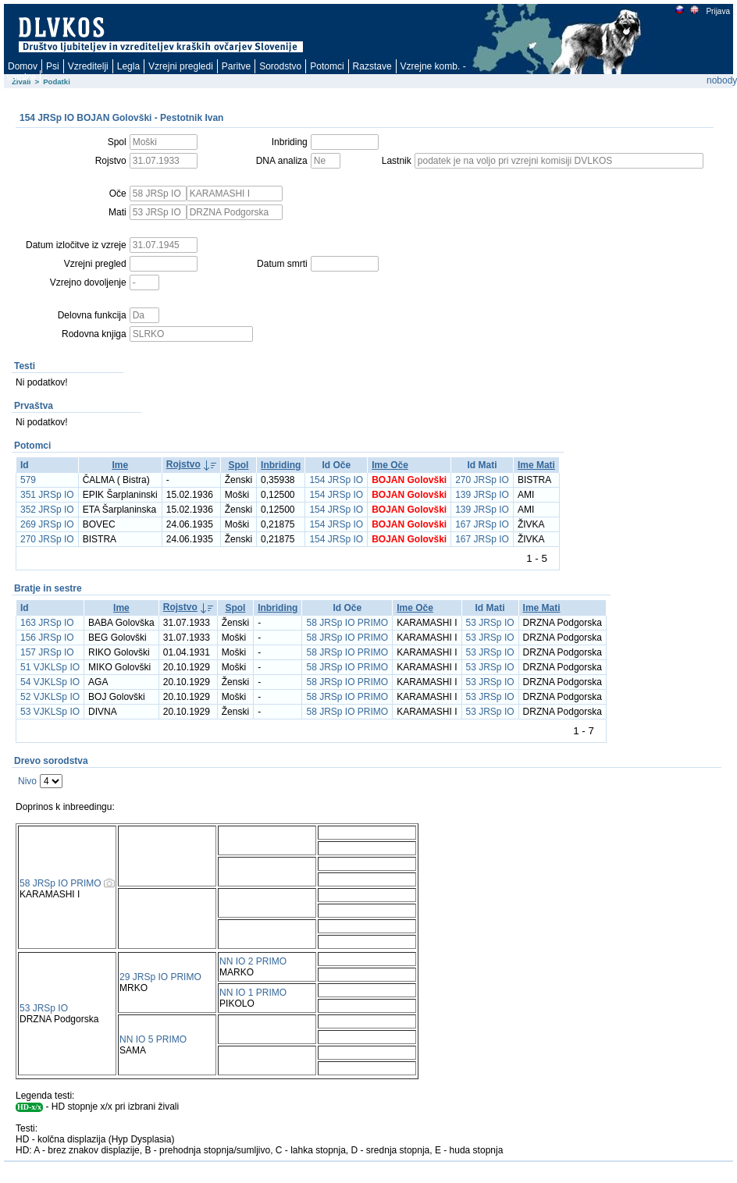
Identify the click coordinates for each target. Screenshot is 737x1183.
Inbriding (281, 465)
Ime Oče (390, 465)
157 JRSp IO (47, 652)
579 (28, 479)
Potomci (327, 66)
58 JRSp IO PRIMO (347, 622)
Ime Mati (536, 465)
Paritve (236, 66)
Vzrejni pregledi (180, 66)
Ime (120, 465)
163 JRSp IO (47, 622)
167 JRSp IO (482, 524)
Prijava (717, 11)
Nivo (27, 781)
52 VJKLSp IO (50, 696)
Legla (128, 66)
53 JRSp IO (490, 622)
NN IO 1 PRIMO (253, 992)
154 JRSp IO (336, 479)
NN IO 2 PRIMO (253, 961)
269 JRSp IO (47, 524)
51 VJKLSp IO (50, 667)
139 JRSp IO (482, 494)
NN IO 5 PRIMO (153, 1039)
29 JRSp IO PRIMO (160, 977)
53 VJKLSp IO (50, 711)
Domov (22, 66)
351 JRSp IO (47, 494)
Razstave (372, 66)
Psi (52, 66)
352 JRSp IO (47, 509)
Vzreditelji (88, 66)
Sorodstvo (280, 66)
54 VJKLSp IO (50, 682)
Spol (238, 465)
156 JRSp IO (47, 637)
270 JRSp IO (482, 479)
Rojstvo (183, 464)
